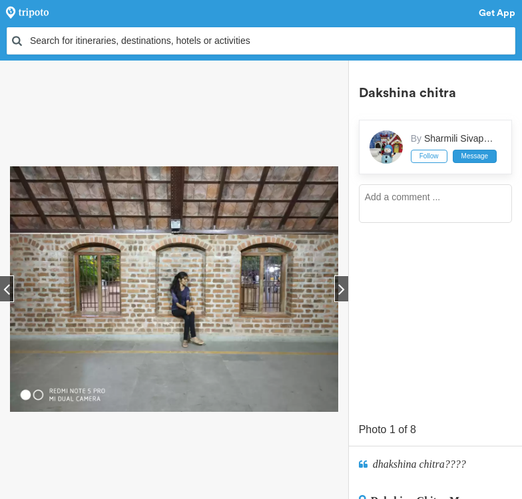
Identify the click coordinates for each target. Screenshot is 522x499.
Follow (429, 156)
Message (475, 156)
